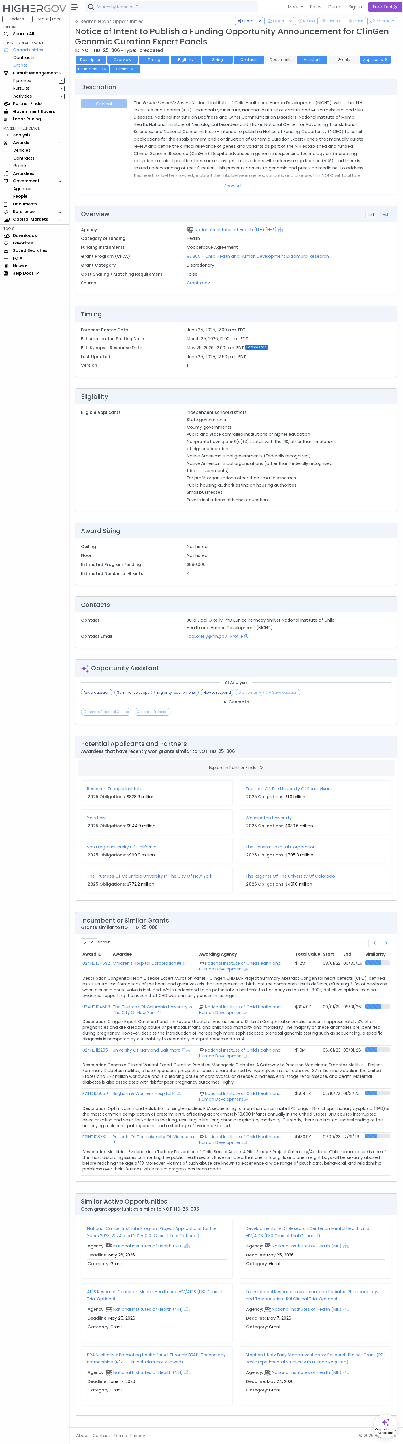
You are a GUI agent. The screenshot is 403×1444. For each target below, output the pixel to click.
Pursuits (21, 88)
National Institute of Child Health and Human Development (240, 966)
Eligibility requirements (176, 692)
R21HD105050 (95, 1093)
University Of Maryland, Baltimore (146, 1050)
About (82, 1436)
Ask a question (97, 692)
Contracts (24, 57)
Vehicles (22, 150)
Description (90, 59)
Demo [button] (335, 7)
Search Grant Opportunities (109, 21)
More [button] (294, 7)
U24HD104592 (96, 963)
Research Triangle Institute (114, 789)
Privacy (137, 1436)
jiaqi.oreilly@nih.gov (207, 636)
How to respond (217, 692)
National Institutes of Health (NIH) (148, 1246)
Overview (122, 59)
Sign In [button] (355, 7)
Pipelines (22, 80)
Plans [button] (315, 7)
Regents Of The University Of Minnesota (153, 1137)
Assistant (312, 59)
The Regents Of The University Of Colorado (290, 876)
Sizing (217, 59)
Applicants (375, 59)
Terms (120, 1436)
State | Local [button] (50, 19)
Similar (125, 68)
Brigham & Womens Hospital (142, 1093)
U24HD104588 (96, 1007)
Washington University (269, 818)
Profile (239, 636)
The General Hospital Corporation (281, 847)
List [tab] (371, 214)
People (20, 196)
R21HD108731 (94, 1137)
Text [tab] (384, 214)
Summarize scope (133, 692)
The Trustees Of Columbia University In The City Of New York (149, 876)
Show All (232, 186)
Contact (101, 1436)
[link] (385, 943)
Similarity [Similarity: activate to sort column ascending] (375, 954)
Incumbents (92, 68)
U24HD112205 (95, 1050)
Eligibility (185, 59)
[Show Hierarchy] (280, 229)
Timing (154, 59)
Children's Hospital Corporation (144, 963)
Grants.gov (198, 283)
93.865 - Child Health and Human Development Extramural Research (258, 256)
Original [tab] (104, 104)
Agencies (23, 189)
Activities (22, 96)
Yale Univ (96, 818)
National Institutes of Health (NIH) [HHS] (235, 230)
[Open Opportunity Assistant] (385, 1426)
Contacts (248, 59)
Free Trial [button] (385, 7)
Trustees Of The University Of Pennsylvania (290, 789)
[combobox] (171, 6)
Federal (17, 19)
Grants (20, 65)
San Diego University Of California (122, 847)
